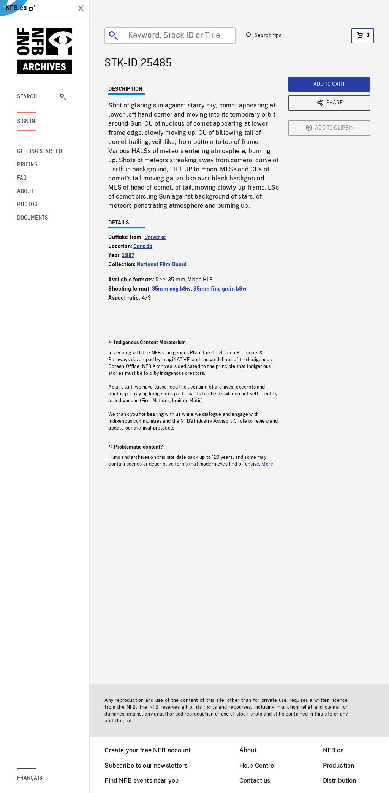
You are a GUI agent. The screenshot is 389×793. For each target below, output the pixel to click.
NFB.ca (333, 750)
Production (338, 765)
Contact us (254, 780)
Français (29, 778)
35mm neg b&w (171, 289)
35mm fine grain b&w (220, 289)
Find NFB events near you (141, 780)
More (267, 464)
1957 (128, 256)
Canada (142, 246)
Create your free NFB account (147, 750)
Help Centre (256, 765)
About (248, 750)
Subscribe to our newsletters (145, 765)
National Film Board (162, 265)
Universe (155, 237)
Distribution (339, 780)
